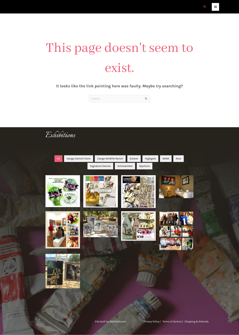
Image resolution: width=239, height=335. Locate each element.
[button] (204, 6)
